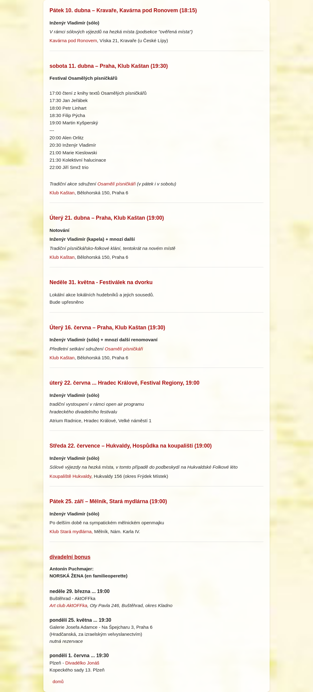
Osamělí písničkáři (117, 183)
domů (58, 681)
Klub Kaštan (62, 192)
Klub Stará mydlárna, (71, 531)
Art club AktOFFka (68, 605)
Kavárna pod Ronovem (73, 40)
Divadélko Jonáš (82, 662)
